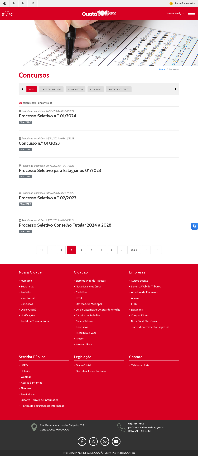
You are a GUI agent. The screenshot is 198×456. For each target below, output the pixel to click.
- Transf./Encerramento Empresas (149, 327)
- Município (25, 280)
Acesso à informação (182, 3)
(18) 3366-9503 (136, 423)
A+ (23, 3)
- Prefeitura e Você (85, 333)
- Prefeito (25, 292)
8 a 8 (134, 249)
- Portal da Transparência (34, 321)
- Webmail (25, 376)
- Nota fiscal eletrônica (87, 286)
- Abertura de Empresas (143, 292)
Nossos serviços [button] (175, 13)
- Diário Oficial (27, 309)
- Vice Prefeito (27, 298)
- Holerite (24, 371)
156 (32, 3)
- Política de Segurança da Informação (41, 405)
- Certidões (80, 292)
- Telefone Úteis (139, 365)
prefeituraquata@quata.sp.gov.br (146, 427)
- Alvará (134, 298)
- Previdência (27, 394)
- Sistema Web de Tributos (90, 280)
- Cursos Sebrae (83, 321)
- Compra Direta (138, 315)
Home (162, 68)
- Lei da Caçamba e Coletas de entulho (97, 309)
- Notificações (27, 315)
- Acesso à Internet (30, 382)
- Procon (79, 338)
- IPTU (78, 298)
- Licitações (136, 309)
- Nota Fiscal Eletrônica (143, 321)
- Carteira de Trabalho (87, 315)
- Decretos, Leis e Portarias (90, 371)
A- (14, 3)
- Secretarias (26, 286)
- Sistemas (25, 388)
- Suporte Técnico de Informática (38, 400)
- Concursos (26, 304)
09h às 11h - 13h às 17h (139, 431)
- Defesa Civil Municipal (88, 304)
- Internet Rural (83, 344)
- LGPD (23, 365)
